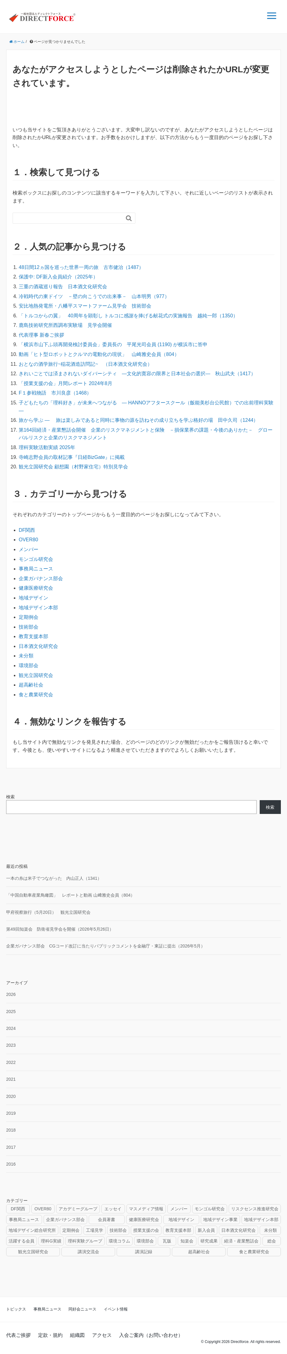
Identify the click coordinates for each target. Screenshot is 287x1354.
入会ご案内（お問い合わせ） (151, 1335)
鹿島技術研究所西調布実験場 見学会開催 (65, 325)
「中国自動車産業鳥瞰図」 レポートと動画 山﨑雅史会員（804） (70, 895)
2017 (11, 1147)
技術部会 (28, 627)
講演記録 (143, 1251)
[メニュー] (271, 15)
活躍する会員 (21, 1241)
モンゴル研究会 (36, 559)
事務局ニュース (36, 568)
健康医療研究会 (36, 588)
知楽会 (186, 1241)
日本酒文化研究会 (38, 646)
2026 (11, 994)
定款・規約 (50, 1335)
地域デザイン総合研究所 (32, 1230)
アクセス (102, 1335)
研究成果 (209, 1241)
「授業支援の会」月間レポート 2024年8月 (65, 383)
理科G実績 (51, 1241)
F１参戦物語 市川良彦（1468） (55, 392)
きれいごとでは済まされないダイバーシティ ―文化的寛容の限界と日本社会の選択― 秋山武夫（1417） (137, 373)
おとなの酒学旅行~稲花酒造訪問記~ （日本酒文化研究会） (85, 364)
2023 (11, 1045)
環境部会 (28, 665)
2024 (11, 1028)
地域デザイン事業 (220, 1219)
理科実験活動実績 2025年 (47, 447)
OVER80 (28, 539)
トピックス (16, 1309)
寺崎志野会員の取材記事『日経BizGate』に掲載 (72, 457)
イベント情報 (116, 1309)
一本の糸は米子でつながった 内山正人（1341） (54, 878)
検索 (10, 796)
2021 (11, 1079)
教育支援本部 (33, 636)
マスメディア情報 (146, 1208)
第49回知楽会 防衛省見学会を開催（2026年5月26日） (60, 929)
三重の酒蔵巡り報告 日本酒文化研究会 (63, 286)
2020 (11, 1096)
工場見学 (94, 1230)
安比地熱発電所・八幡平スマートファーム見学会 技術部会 (85, 305)
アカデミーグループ (78, 1208)
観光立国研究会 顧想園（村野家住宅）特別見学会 (73, 466)
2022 (11, 1062)
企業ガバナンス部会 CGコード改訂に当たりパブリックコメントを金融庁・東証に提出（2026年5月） (105, 946)
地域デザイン (33, 597)
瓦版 (167, 1241)
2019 (11, 1113)
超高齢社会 (31, 684)
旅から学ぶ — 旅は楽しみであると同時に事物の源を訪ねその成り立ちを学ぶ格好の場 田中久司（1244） (138, 420)
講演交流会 (88, 1251)
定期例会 (28, 617)
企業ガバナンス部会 (41, 578)
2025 (11, 1011)
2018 (11, 1130)
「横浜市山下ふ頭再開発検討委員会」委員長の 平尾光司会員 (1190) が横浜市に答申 (113, 344)
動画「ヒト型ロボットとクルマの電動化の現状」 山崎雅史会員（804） (99, 354)
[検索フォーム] (68, 218)
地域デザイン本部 (38, 607)
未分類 (26, 655)
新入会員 (206, 1230)
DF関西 (27, 530)
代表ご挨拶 (18, 1335)
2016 (11, 1164)
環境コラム (119, 1241)
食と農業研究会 (36, 694)
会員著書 (106, 1219)
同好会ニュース (82, 1309)
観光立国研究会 (36, 675)
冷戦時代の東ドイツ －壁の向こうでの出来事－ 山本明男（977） (94, 296)
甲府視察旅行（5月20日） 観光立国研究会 (48, 912)
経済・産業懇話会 (241, 1241)
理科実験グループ (85, 1241)
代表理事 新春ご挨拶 (41, 335)
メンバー (28, 549)
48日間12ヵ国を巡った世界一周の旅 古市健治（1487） (81, 267)
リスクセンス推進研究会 (254, 1208)
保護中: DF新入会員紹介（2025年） (58, 276)
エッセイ (113, 1208)
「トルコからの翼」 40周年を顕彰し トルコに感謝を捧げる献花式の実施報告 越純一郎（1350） (128, 315)
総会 (271, 1241)
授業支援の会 (146, 1230)
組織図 (77, 1335)
